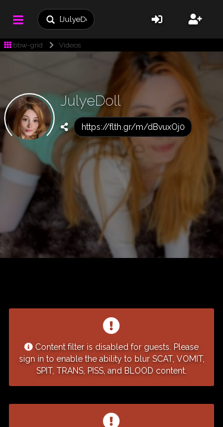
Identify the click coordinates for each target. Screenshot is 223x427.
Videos (63, 45)
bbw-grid (23, 45)
